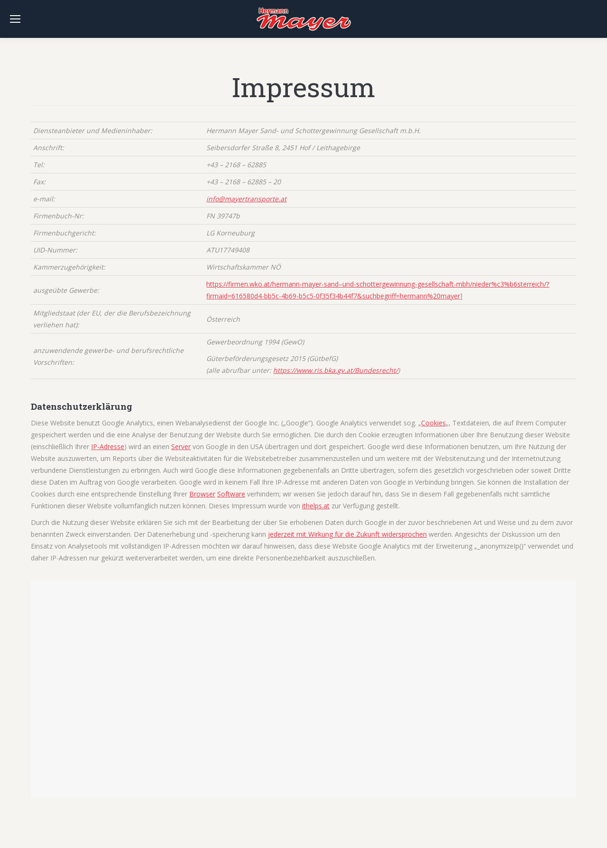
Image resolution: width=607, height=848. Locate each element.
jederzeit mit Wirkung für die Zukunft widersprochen (347, 534)
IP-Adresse (107, 446)
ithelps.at (316, 505)
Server (181, 446)
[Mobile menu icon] (15, 19)
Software (231, 493)
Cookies (433, 422)
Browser (202, 493)
